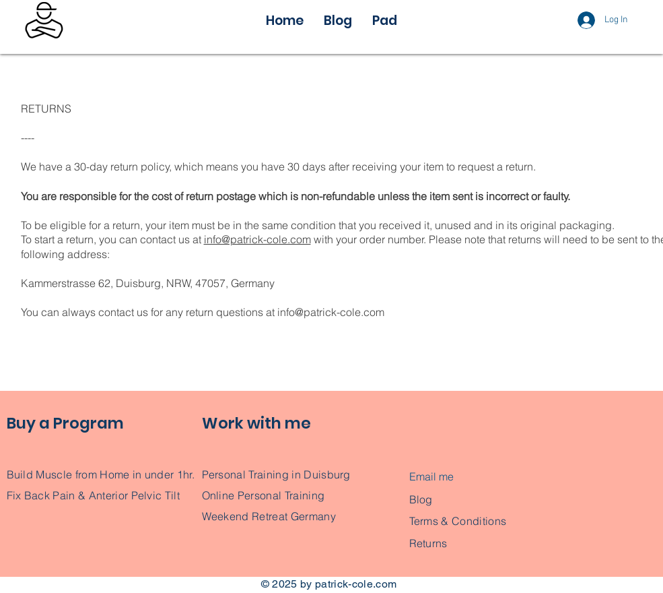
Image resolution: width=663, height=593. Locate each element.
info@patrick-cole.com (257, 239)
